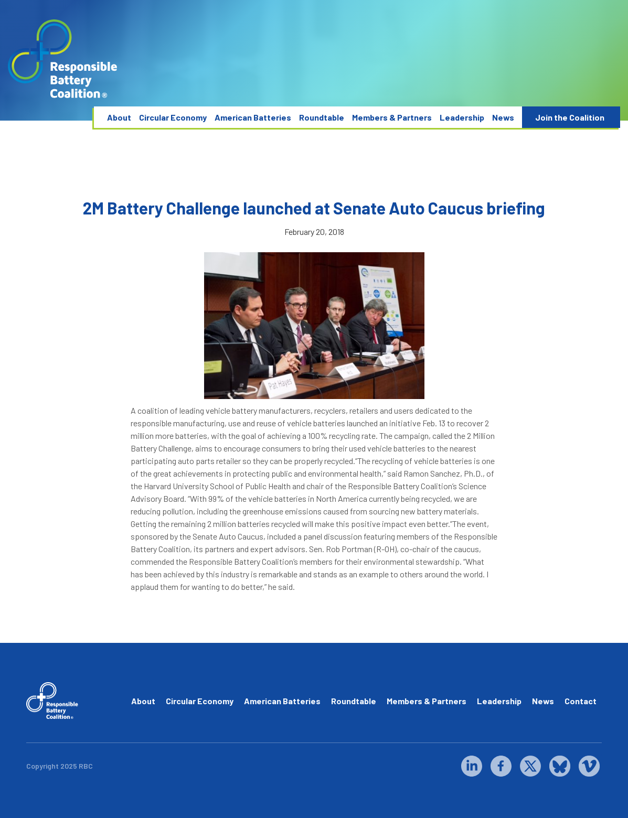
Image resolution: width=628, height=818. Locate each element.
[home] (63, 59)
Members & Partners (392, 117)
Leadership (462, 117)
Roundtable (321, 117)
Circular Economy (173, 117)
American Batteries (253, 117)
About (119, 117)
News (503, 117)
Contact (581, 701)
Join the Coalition (569, 117)
